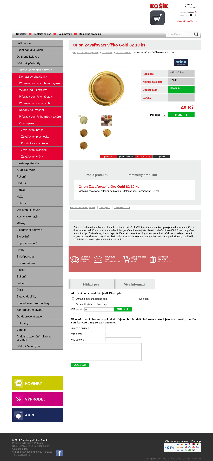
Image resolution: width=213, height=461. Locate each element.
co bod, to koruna (166, 258)
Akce (30, 415)
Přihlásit (188, 4)
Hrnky (20, 250)
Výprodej (35, 399)
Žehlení (21, 283)
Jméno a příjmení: (81, 328)
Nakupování (65, 34)
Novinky (33, 383)
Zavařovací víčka (123, 52)
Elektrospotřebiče (28, 163)
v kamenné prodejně (113, 258)
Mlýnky (21, 223)
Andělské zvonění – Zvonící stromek (34, 338)
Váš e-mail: (77, 334)
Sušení (21, 276)
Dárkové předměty (28, 63)
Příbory (21, 203)
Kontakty (21, 34)
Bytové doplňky (26, 296)
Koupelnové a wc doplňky (33, 303)
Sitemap (196, 441)
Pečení (21, 176)
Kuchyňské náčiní (28, 216)
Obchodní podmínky (176, 441)
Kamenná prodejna (90, 34)
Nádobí (21, 183)
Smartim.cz (195, 459)
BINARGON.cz (174, 459)
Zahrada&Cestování (29, 309)
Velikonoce (24, 43)
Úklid (20, 289)
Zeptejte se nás (42, 34)
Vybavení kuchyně (28, 210)
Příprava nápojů (27, 243)
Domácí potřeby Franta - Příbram (46, 15)
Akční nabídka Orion (30, 50)
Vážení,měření (26, 263)
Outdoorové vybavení (30, 316)
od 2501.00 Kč (87, 258)
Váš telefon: (77, 339)
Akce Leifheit (26, 170)
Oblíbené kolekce (28, 56)
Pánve (21, 190)
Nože (20, 196)
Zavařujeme (107, 52)
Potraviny (23, 323)
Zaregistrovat (191, 7)
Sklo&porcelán (26, 256)
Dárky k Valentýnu (28, 346)
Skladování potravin (29, 230)
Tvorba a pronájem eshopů (155, 459)
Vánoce (21, 329)
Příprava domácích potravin (34, 70)
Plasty (20, 270)
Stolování (23, 236)
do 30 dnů (139, 258)
